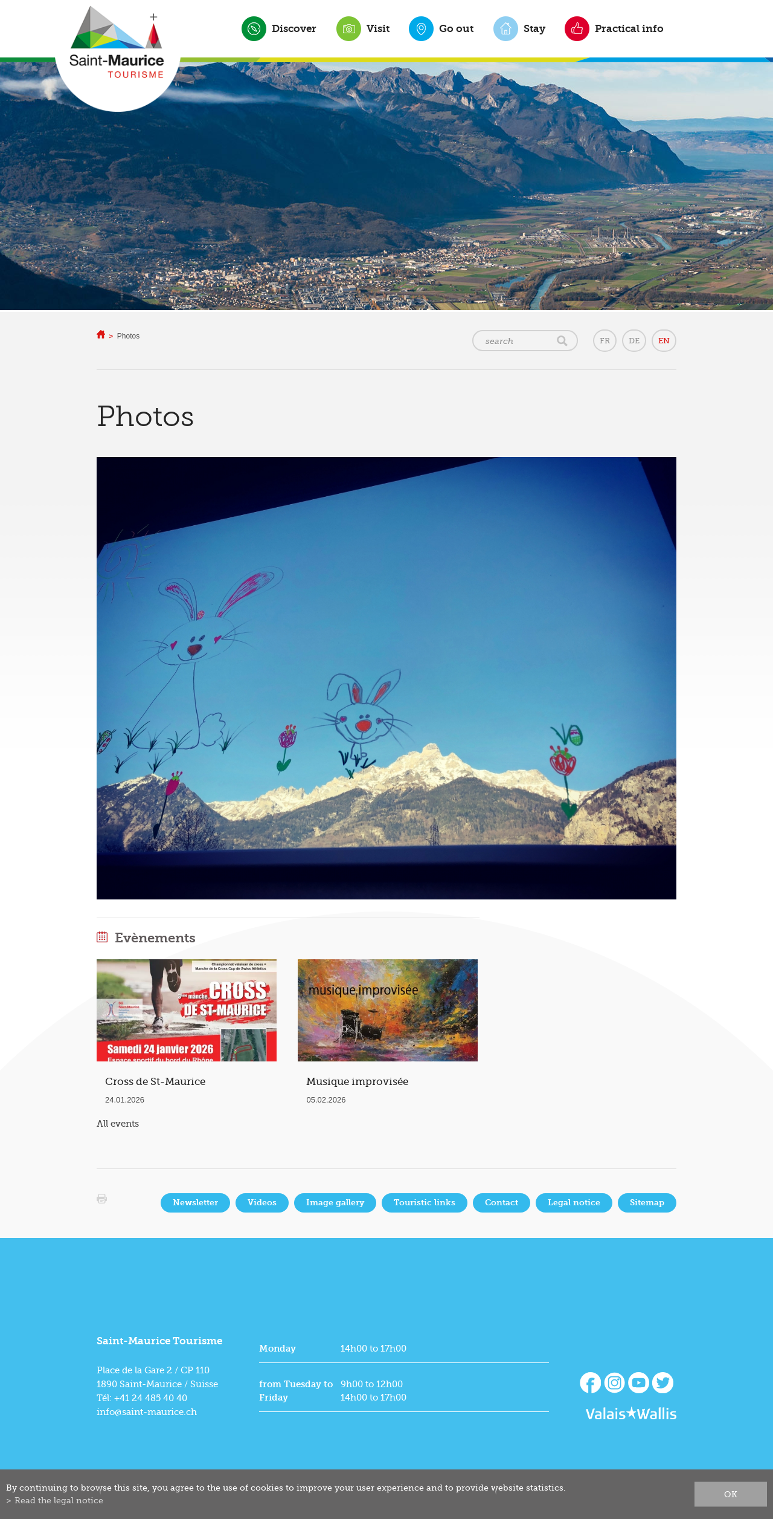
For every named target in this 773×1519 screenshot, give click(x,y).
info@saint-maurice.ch (147, 1412)
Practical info (629, 28)
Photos (128, 336)
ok (730, 1494)
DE (634, 340)
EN (664, 340)
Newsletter (195, 1202)
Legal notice (574, 1202)
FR (605, 340)
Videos (262, 1202)
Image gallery (335, 1202)
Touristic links (424, 1202)
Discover (294, 28)
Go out (456, 28)
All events (118, 1123)
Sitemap (647, 1202)
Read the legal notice (58, 1500)
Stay (534, 28)
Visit (378, 28)
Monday (277, 1348)
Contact (501, 1202)
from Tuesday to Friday (296, 1391)
